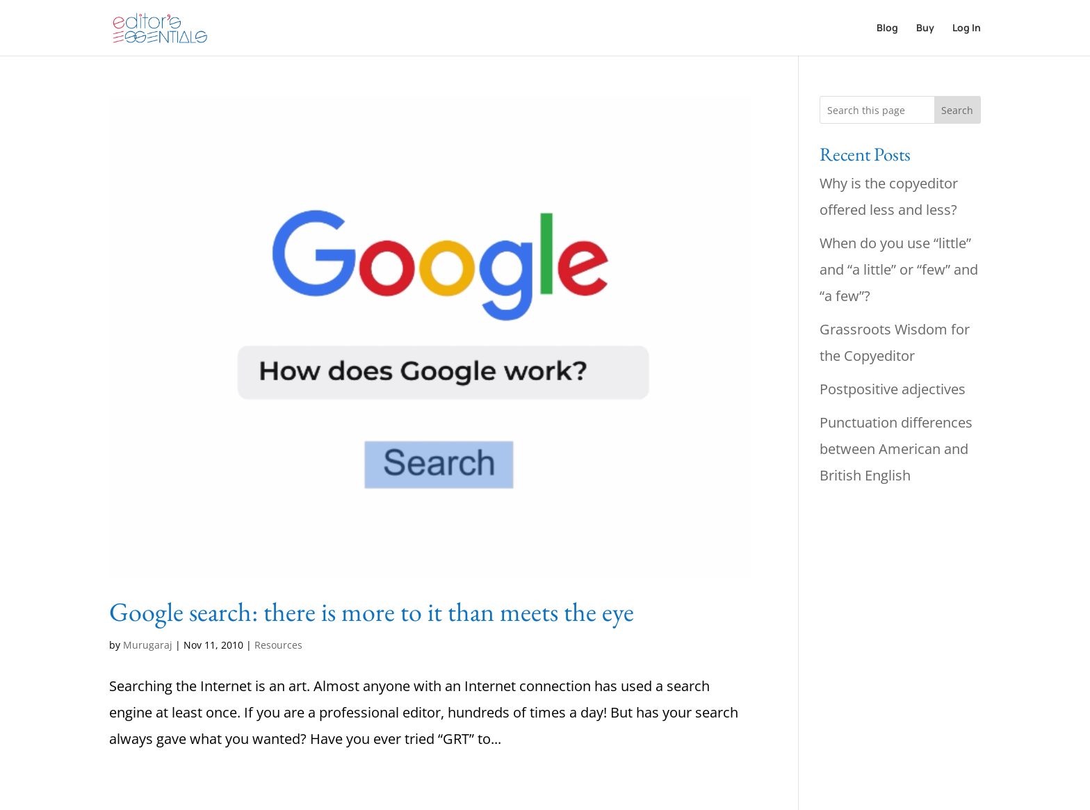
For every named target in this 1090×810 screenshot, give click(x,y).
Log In (966, 28)
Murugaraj (147, 644)
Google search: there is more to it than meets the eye (371, 611)
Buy (925, 28)
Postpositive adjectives (893, 389)
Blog (887, 28)
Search (957, 110)
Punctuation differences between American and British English (896, 449)
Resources (278, 644)
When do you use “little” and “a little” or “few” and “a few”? (899, 269)
